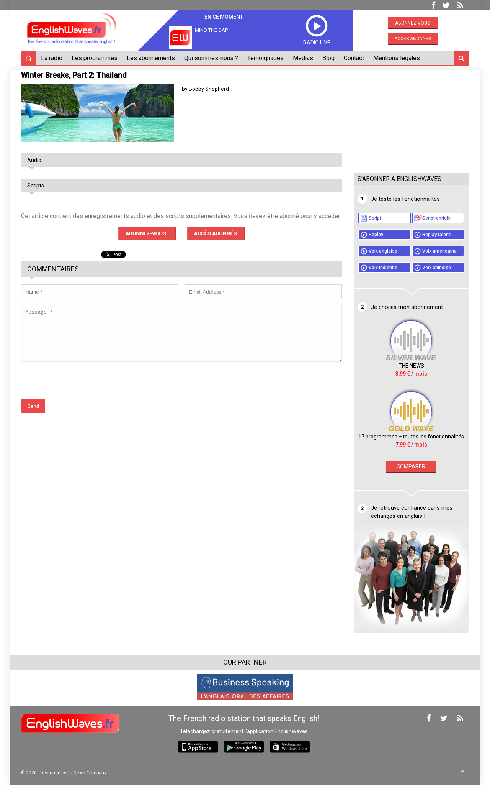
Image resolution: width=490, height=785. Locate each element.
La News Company (86, 772)
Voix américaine (439, 251)
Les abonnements (151, 58)
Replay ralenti (436, 234)
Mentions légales (396, 58)
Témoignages (265, 58)
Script (375, 218)
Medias (303, 58)
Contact (354, 58)
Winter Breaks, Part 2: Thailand (74, 75)
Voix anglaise (383, 251)
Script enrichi (436, 218)
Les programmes (95, 58)
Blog (328, 58)
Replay (376, 234)
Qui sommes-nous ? (211, 58)
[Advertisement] (411, 118)
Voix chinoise (436, 267)
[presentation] (79, 386)
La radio (51, 58)
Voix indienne (383, 267)
